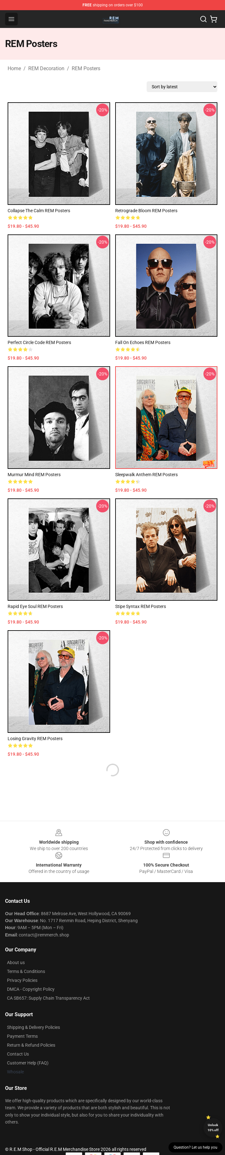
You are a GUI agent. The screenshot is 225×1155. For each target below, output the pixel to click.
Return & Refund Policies (31, 1045)
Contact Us (18, 1054)
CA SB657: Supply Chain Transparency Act (48, 998)
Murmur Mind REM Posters (34, 474)
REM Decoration (46, 68)
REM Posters (86, 68)
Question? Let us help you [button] (195, 1147)
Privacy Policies (22, 980)
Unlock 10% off (213, 1127)
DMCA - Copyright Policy (31, 989)
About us (16, 962)
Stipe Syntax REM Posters (140, 606)
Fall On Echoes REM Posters (142, 342)
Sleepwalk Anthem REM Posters (146, 474)
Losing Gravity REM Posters (35, 738)
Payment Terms (22, 1036)
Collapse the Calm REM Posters (39, 210)
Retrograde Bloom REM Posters (146, 210)
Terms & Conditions (26, 971)
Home (14, 68)
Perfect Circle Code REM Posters (39, 342)
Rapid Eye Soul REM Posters (35, 606)
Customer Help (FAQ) (28, 1062)
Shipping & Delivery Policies (33, 1027)
